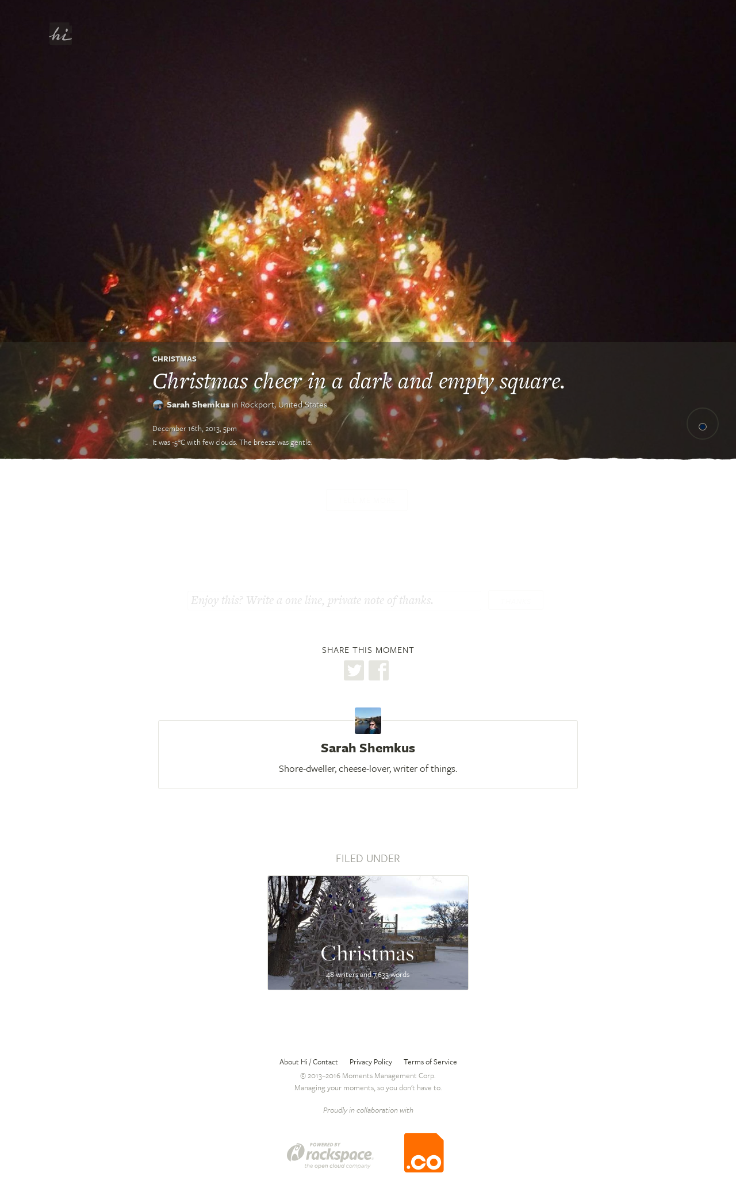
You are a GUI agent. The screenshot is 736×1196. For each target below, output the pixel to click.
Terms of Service (430, 1061)
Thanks (515, 601)
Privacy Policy (371, 1061)
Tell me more (367, 500)
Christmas (174, 358)
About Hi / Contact (308, 1061)
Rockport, (283, 404)
